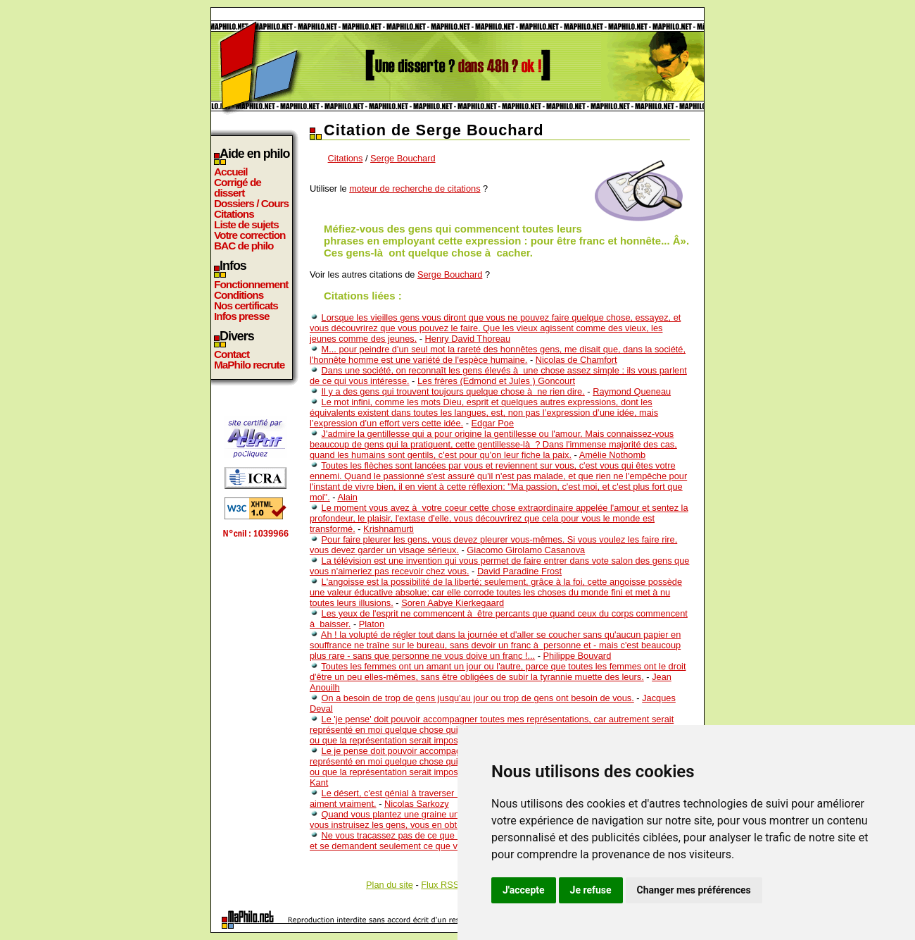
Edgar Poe (493, 423)
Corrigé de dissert (237, 187)
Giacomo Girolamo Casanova (526, 550)
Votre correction (250, 235)
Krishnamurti (388, 529)
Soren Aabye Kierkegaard (452, 603)
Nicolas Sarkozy (416, 803)
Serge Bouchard (402, 158)
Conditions (238, 295)
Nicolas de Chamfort (576, 359)
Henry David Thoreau (467, 338)
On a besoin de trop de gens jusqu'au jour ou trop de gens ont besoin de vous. (478, 698)
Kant (319, 782)
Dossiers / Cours (251, 203)
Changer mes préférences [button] (694, 890)
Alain (347, 497)
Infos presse (241, 316)
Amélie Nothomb (612, 455)
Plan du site (389, 884)
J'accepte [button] (524, 890)
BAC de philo (243, 245)
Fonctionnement (251, 284)
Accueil (231, 171)
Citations (234, 214)
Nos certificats (246, 305)
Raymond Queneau (632, 391)
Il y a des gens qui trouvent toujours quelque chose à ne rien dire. (453, 391)
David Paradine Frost (519, 571)
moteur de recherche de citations (414, 188)
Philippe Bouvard (577, 655)
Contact (231, 354)
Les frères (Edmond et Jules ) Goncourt (496, 381)
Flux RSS (440, 884)
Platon (371, 624)
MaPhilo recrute (249, 364)
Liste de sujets (246, 224)
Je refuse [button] (591, 890)
